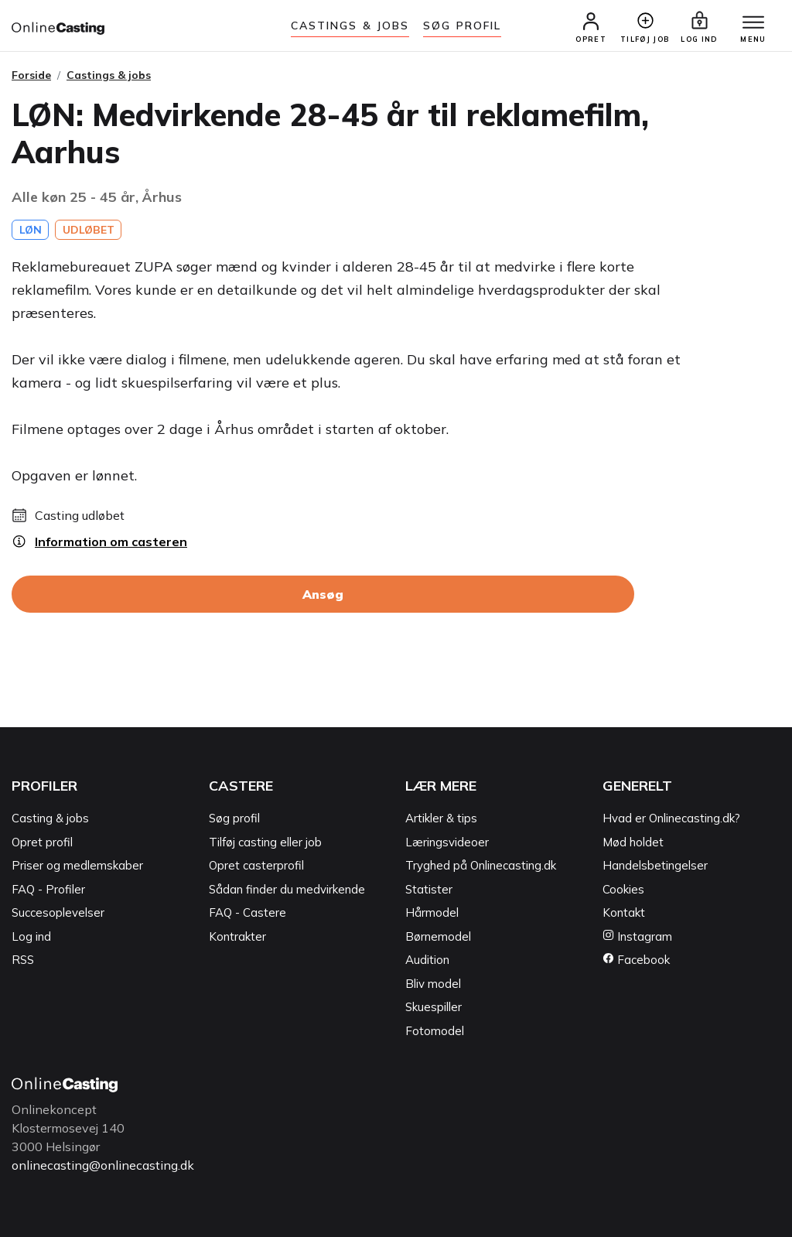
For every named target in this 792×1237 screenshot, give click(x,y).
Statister (428, 889)
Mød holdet (633, 842)
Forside (31, 75)
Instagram (637, 936)
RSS (23, 959)
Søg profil (234, 818)
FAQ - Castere (247, 912)
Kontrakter (237, 936)
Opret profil (42, 842)
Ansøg (322, 594)
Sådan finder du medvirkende (287, 889)
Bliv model (433, 983)
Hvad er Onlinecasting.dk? (671, 818)
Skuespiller (433, 1007)
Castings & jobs (350, 25)
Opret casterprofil (256, 865)
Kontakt (624, 912)
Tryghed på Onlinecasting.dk (480, 865)
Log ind (31, 936)
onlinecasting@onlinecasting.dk (103, 1165)
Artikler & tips (441, 818)
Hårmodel (432, 912)
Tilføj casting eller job (265, 842)
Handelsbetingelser (655, 865)
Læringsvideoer (447, 842)
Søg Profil (462, 25)
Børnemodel (438, 936)
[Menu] (753, 23)
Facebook (636, 959)
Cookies (623, 889)
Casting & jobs (50, 818)
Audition (427, 959)
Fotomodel (434, 1030)
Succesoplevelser (58, 912)
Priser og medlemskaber (77, 865)
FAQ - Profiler (48, 889)
